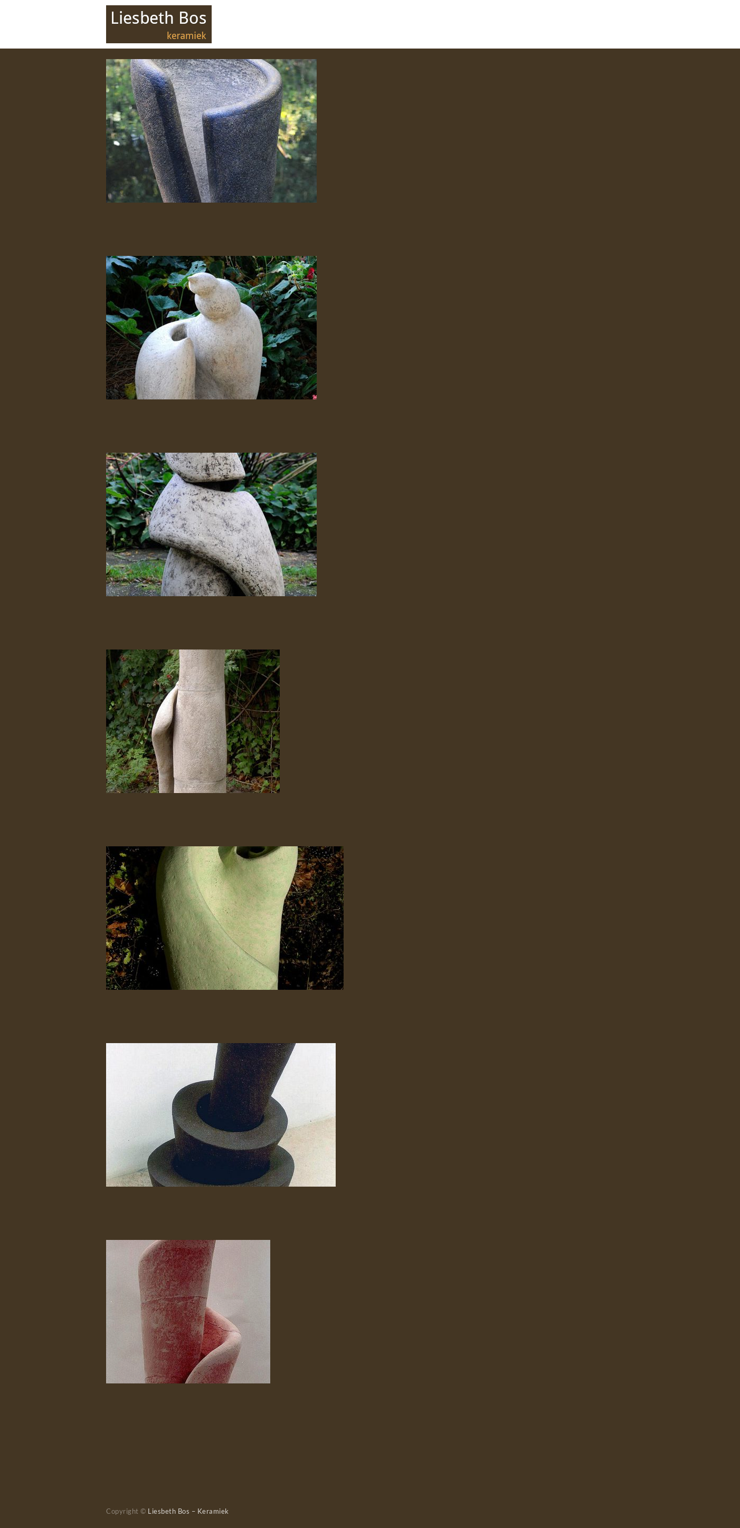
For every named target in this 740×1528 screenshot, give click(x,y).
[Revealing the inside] (225, 853)
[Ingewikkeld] (211, 460)
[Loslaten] (211, 66)
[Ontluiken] (211, 263)
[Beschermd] (193, 657)
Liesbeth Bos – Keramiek (188, 1511)
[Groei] (221, 1050)
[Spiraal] (188, 1247)
